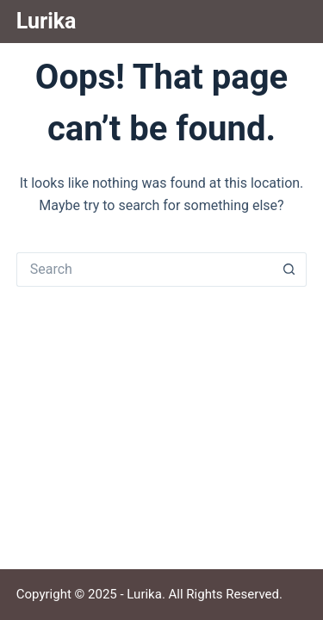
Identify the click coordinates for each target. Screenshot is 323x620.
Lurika (46, 21)
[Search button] (289, 269)
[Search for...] (144, 269)
